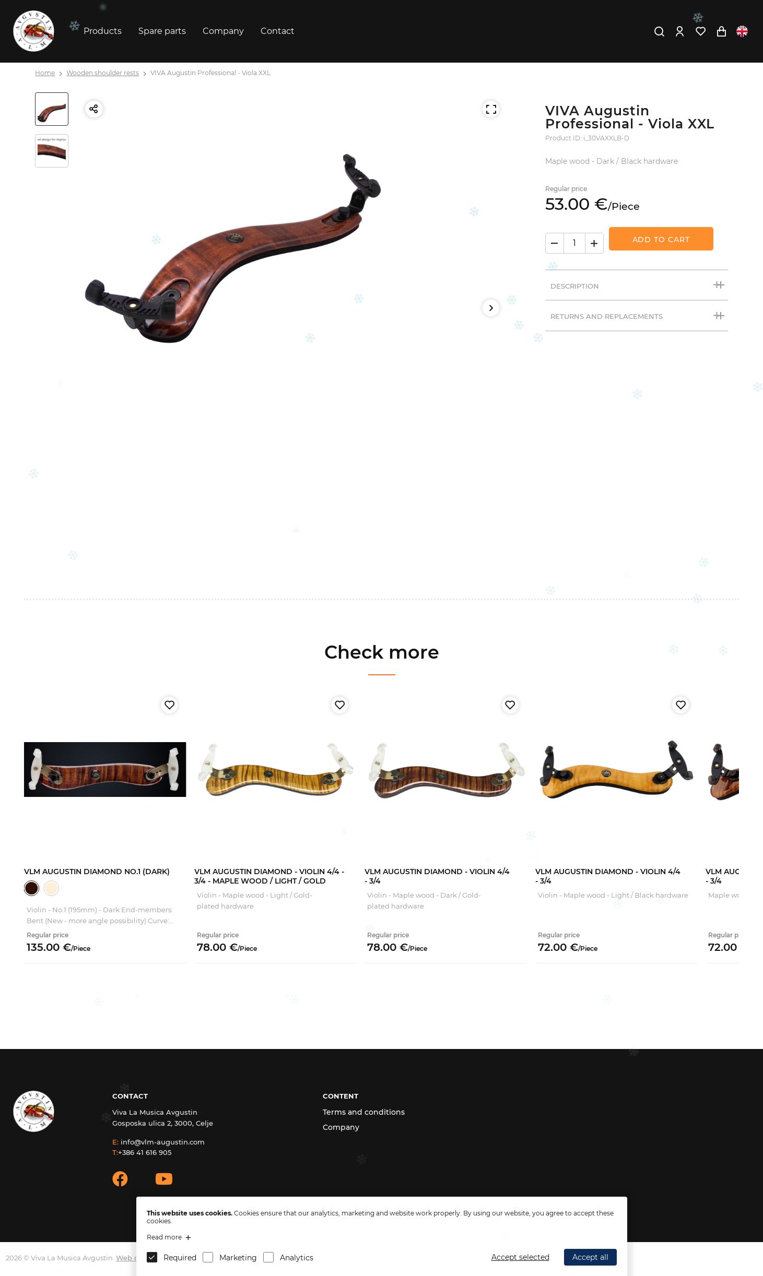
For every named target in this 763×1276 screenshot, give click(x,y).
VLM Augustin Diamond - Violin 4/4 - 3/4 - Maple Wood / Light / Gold (269, 876)
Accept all (590, 1257)
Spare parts (162, 31)
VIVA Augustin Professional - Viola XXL (210, 73)
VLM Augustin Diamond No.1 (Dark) (97, 871)
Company (223, 31)
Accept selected (520, 1257)
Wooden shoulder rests (102, 73)
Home (45, 73)
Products (103, 31)
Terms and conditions (364, 1112)
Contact (278, 31)
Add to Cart (661, 239)
